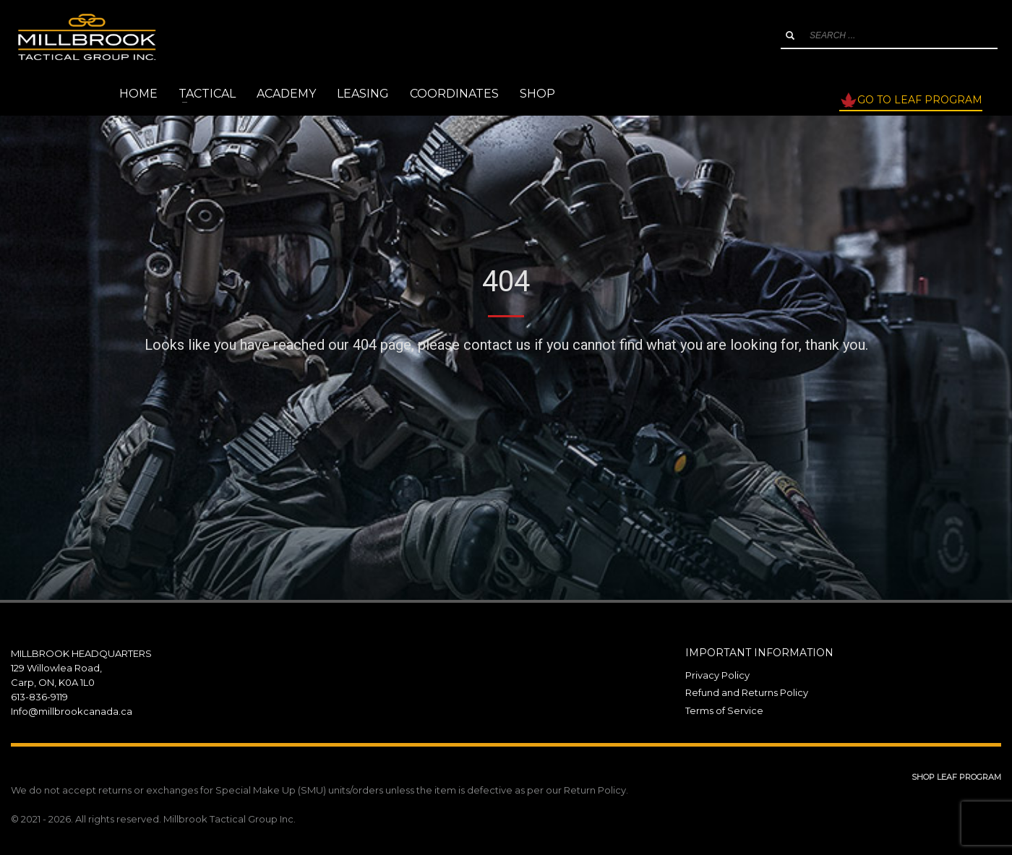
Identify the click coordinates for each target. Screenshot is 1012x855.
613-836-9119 (39, 697)
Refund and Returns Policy (746, 692)
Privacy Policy (717, 675)
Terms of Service (724, 710)
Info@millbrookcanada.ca (71, 711)
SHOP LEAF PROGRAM (956, 777)
